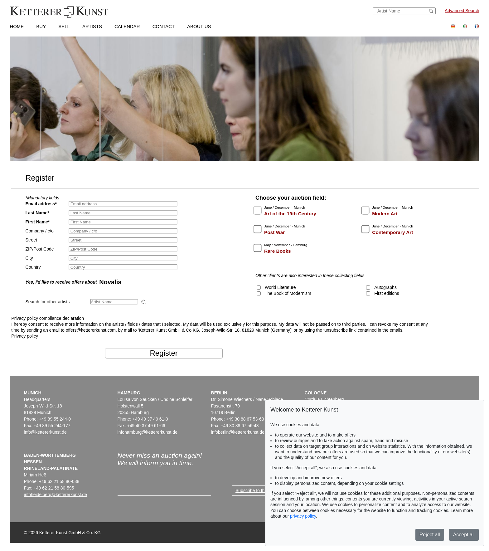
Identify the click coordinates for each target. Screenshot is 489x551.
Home (17, 26)
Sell (64, 26)
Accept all (464, 534)
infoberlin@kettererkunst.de (237, 432)
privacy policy (303, 516)
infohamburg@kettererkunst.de (147, 432)
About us (199, 26)
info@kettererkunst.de (45, 432)
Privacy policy (24, 336)
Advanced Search (462, 10)
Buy (41, 26)
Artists (92, 26)
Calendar (127, 26)
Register (163, 353)
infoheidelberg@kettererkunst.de (55, 494)
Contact (164, 26)
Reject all (429, 534)
